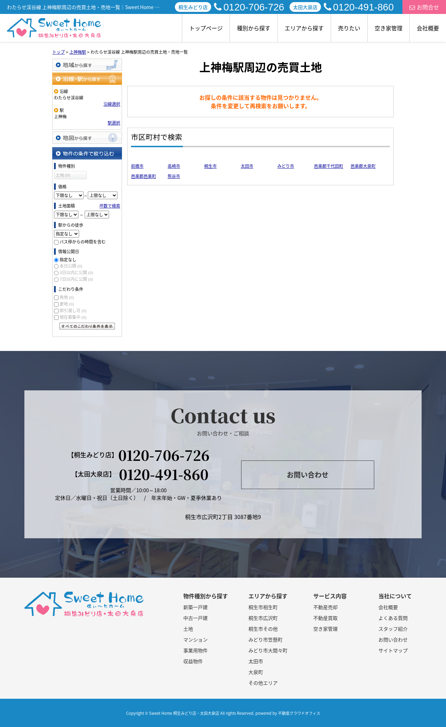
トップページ (206, 28)
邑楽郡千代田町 (328, 166)
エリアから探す (304, 28)
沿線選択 (111, 104)
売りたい (349, 28)
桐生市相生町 (263, 607)
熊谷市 (174, 176)
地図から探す (87, 138)
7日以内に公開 (76, 279)
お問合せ (424, 7)
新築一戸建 (195, 607)
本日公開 (71, 266)
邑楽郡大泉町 (363, 166)
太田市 (247, 166)
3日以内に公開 (76, 272)
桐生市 (210, 166)
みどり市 (285, 166)
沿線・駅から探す (87, 79)
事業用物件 (195, 650)
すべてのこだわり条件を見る (87, 326)
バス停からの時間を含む (83, 242)
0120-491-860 (359, 7)
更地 (67, 304)
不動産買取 (325, 617)
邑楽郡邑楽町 (143, 176)
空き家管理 (388, 28)
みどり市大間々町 (267, 650)
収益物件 (193, 661)
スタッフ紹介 (393, 628)
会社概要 (428, 28)
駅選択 (114, 123)
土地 (188, 628)
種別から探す (253, 28)
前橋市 (137, 166)
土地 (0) (63, 175)
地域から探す (87, 65)
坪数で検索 (109, 206)
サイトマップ (393, 650)
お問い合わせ (308, 475)
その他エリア (263, 682)
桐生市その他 (263, 628)
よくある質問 (393, 617)
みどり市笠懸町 (265, 639)
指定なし (68, 259)
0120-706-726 (249, 7)
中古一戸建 (195, 617)
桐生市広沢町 (263, 617)
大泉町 (255, 671)
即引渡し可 (73, 310)
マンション (195, 639)
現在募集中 (73, 317)
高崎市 (174, 166)
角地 (67, 297)
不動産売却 (325, 607)
